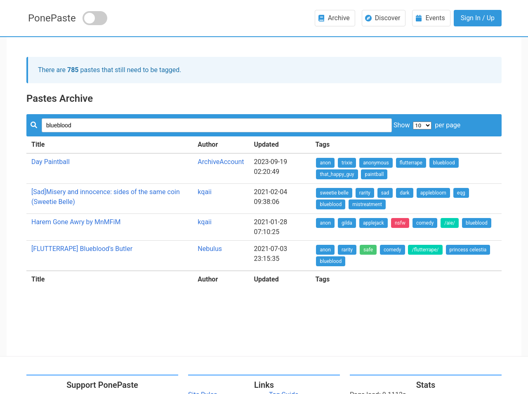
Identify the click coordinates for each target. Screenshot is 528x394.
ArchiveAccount (221, 162)
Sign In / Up (478, 18)
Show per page (427, 125)
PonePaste (52, 18)
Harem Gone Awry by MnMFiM (75, 222)
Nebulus (210, 249)
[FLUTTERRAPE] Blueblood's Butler (81, 249)
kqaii (205, 192)
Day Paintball (50, 162)
